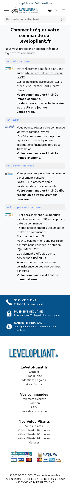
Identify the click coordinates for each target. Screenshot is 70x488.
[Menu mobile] (6, 10)
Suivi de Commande (34, 411)
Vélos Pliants (34, 426)
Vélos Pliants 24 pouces (34, 438)
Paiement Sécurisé (34, 399)
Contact (34, 372)
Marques (34, 442)
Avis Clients (34, 384)
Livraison (34, 403)
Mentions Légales (34, 380)
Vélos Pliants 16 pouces (34, 430)
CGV (34, 407)
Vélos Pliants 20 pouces (34, 434)
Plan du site (34, 376)
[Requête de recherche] (30, 19)
